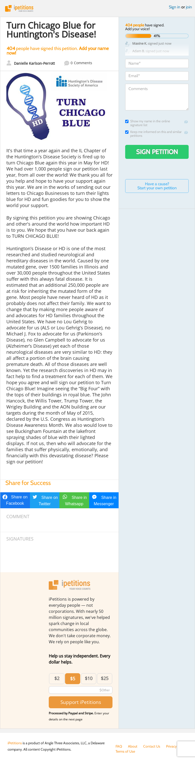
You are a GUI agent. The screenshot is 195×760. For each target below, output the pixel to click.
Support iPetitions (80, 702)
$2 (56, 678)
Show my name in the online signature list (147, 123)
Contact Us (151, 746)
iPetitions (97, 8)
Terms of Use (125, 751)
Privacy (171, 746)
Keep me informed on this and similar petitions (153, 134)
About (132, 746)
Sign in (174, 7)
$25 (104, 678)
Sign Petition (157, 152)
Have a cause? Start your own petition (157, 185)
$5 (72, 678)
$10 (88, 678)
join (189, 7)
